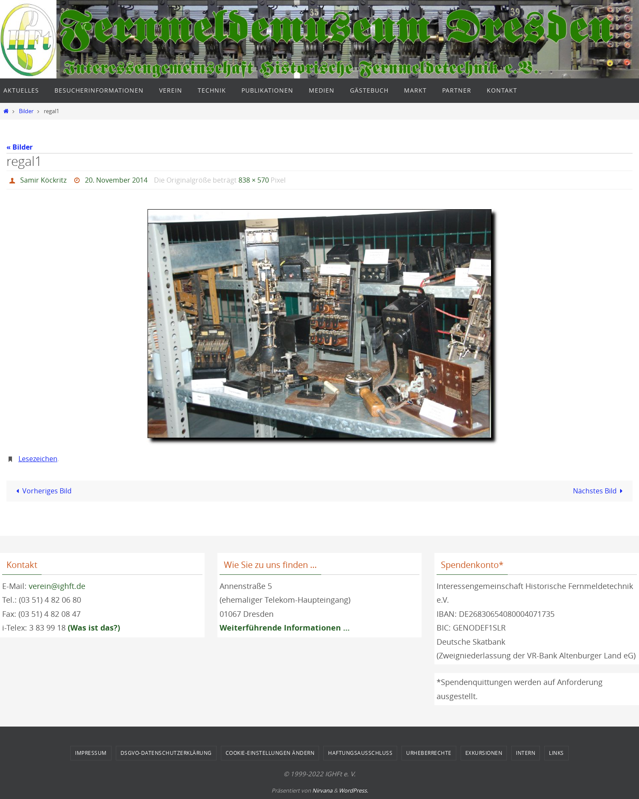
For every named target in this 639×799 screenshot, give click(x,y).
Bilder (26, 111)
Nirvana (322, 790)
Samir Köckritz (43, 180)
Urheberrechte (429, 752)
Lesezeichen (37, 458)
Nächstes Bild (599, 491)
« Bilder (19, 147)
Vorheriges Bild (42, 491)
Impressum (91, 752)
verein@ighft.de (57, 586)
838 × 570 (253, 180)
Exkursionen (484, 752)
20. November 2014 (116, 180)
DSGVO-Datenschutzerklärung (166, 752)
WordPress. (353, 790)
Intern (525, 752)
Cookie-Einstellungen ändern (270, 752)
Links (556, 752)
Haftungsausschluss (360, 752)
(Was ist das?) (94, 627)
